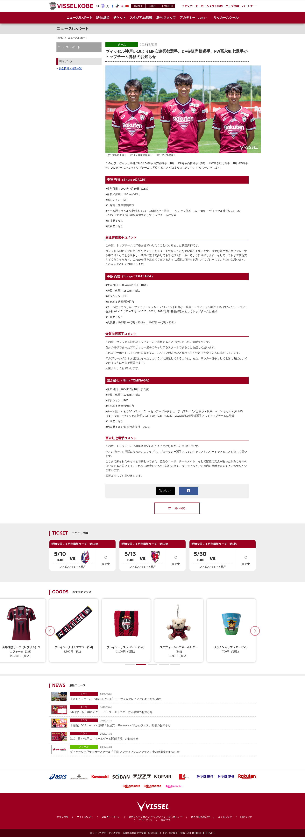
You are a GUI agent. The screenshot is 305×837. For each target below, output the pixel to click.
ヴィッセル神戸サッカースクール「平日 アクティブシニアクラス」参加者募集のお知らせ (162, 749)
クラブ (83, 693)
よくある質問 (225, 816)
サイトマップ (145, 820)
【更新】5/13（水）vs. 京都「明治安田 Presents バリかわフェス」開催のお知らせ (162, 723)
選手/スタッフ (166, 17)
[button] (255, 631)
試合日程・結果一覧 (70, 68)
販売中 (106, 558)
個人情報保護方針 (200, 816)
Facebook (112, 6)
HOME (59, 38)
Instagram (122, 6)
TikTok (117, 6)
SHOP (152, 6)
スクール (84, 746)
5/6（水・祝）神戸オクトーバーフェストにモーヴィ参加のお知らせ (162, 709)
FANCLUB (167, 6)
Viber (102, 6)
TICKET (138, 6)
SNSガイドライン (111, 816)
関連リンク (246, 816)
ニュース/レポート (79, 17)
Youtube (127, 6)
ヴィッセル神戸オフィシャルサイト (71, 6)
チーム (122, 44)
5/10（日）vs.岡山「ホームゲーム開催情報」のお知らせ (162, 736)
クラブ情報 (62, 816)
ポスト (165, 490)
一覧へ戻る (177, 508)
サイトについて (85, 816)
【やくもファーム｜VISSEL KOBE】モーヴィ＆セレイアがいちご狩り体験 (162, 696)
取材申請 (165, 820)
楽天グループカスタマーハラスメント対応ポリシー (155, 816)
